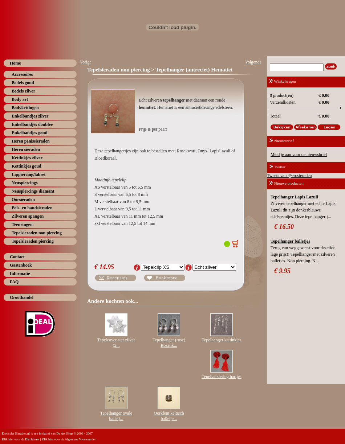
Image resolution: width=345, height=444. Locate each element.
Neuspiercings (25, 182)
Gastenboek (21, 265)
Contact (17, 256)
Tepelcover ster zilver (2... (116, 342)
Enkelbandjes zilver (30, 116)
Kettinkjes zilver (27, 157)
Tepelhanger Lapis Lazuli (294, 197)
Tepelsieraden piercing (33, 241)
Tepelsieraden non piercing (37, 232)
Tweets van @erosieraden (289, 175)
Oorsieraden (23, 199)
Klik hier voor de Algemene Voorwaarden (69, 439)
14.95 (107, 267)
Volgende (253, 62)
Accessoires (22, 74)
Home (15, 63)
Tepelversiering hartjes (221, 376)
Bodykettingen (25, 107)
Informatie (20, 273)
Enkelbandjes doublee (32, 124)
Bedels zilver (23, 91)
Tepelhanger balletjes (290, 241)
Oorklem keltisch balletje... (169, 416)
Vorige (86, 62)
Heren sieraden (26, 149)
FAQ (14, 281)
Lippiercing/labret (29, 174)
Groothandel (21, 297)
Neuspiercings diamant (33, 191)
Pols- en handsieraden (32, 207)
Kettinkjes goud (26, 166)
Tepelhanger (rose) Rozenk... (169, 342)
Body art (20, 99)
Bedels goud (23, 82)
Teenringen (22, 224)
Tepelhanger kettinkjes (222, 339)
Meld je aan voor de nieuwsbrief (299, 154)
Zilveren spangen (28, 216)
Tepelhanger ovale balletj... (116, 416)
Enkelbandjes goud (29, 132)
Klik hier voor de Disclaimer (20, 439)
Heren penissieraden (31, 141)
